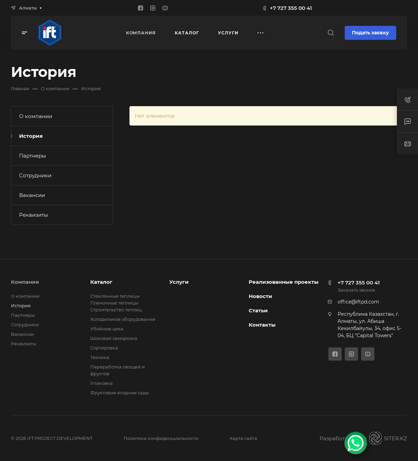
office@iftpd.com (358, 302)
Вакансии (32, 195)
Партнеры (32, 155)
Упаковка (101, 383)
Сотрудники (35, 175)
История (31, 136)
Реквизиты (33, 215)
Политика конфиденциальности (161, 438)
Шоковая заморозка (113, 338)
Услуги (179, 282)
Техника (99, 357)
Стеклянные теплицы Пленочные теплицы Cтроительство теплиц (116, 302)
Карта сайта (243, 438)
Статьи (258, 310)
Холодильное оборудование (122, 319)
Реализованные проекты (284, 282)
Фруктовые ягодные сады (119, 392)
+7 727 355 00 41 (291, 8)
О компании (35, 116)
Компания (25, 282)
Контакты (262, 325)
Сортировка (104, 347)
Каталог (101, 282)
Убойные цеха (106, 328)
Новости (260, 296)
